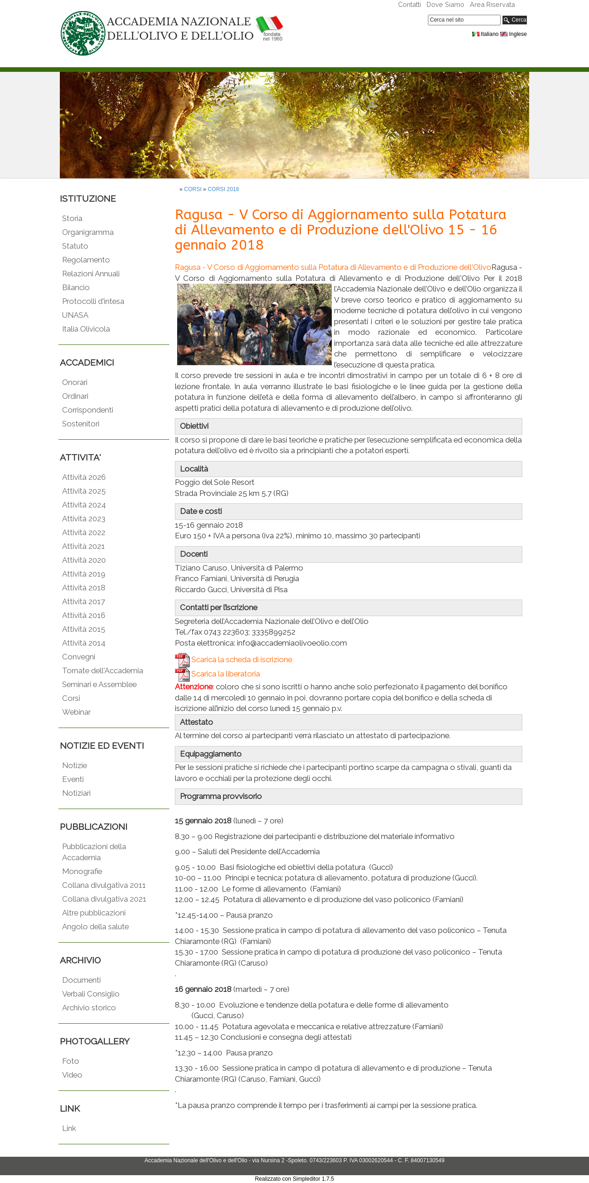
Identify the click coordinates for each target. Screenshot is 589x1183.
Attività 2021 (83, 546)
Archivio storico (89, 1007)
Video (72, 1074)
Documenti (81, 980)
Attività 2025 (84, 490)
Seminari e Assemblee (99, 684)
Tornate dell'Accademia (102, 670)
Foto (70, 1061)
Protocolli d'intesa (93, 301)
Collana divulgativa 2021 (104, 898)
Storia (72, 218)
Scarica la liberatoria (217, 673)
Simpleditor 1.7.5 (313, 1179)
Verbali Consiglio (91, 993)
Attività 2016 (83, 615)
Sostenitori (80, 423)
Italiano (485, 34)
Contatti (409, 4)
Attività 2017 (83, 601)
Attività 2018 (83, 587)
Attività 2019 (83, 573)
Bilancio (76, 287)
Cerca (514, 20)
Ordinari (75, 396)
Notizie (74, 765)
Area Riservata (492, 4)
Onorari (74, 382)
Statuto (75, 246)
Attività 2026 (84, 477)
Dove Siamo (445, 4)
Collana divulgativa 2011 (104, 885)
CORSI (193, 189)
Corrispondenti (87, 409)
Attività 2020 (84, 560)
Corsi (71, 698)
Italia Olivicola (86, 328)
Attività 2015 (83, 629)
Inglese (513, 34)
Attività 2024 (84, 504)
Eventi (73, 779)
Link (69, 1128)
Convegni (78, 656)
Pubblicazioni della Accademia (94, 852)
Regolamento (86, 259)
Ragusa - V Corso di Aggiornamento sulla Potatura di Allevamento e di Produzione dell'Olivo (333, 267)
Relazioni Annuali (91, 273)
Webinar (76, 712)
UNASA (75, 315)
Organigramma (88, 232)
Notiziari (76, 793)
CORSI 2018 (223, 189)
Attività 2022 (83, 532)
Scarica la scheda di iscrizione (233, 659)
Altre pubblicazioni (94, 912)
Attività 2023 (83, 518)
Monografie (82, 871)
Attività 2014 (83, 642)
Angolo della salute (95, 926)
